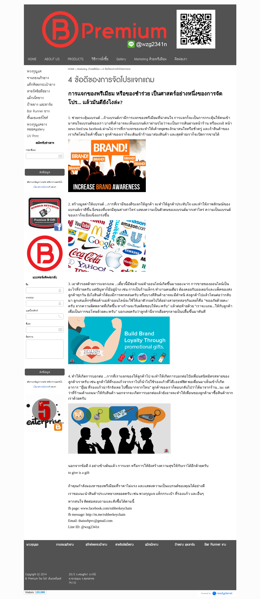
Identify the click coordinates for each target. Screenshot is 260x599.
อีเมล (28, 324)
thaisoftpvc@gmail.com (96, 521)
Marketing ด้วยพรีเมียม (88, 69)
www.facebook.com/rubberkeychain (106, 508)
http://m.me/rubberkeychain (105, 514)
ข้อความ (29, 337)
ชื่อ (27, 285)
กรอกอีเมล (31, 150)
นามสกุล (30, 298)
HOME (71, 69)
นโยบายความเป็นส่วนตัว (42, 187)
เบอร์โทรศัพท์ (32, 311)
